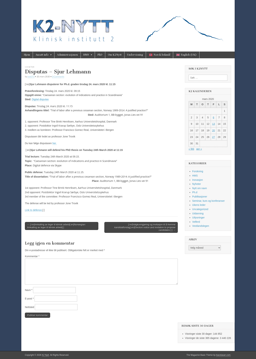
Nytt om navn (199, 188)
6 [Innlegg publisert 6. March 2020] (213, 117)
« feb (191, 149)
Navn (28, 290)
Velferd (196, 221)
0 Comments (58, 76)
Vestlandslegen (200, 225)
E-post (29, 298)
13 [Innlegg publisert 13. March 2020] (213, 123)
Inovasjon (197, 179)
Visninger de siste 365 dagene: (202, 338)
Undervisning (135, 54)
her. (54, 143)
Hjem (27, 54)
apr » (199, 149)
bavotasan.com (223, 355)
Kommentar (32, 256)
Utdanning (198, 213)
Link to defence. (33, 210)
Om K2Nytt (115, 54)
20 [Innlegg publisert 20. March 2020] (213, 130)
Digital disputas (40, 99)
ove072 (31, 76)
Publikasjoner (199, 196)
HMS (86, 54)
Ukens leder (199, 204)
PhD (100, 54)
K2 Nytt (45, 355)
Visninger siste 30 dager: (199, 333)
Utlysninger (198, 217)
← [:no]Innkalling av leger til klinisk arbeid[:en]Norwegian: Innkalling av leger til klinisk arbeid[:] (56, 226)
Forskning (197, 171)
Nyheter (29, 67)
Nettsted (29, 307)
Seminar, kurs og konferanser (208, 200)
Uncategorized (200, 209)
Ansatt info (42, 54)
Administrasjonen (67, 54)
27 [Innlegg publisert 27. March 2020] (213, 137)
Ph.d (194, 192)
